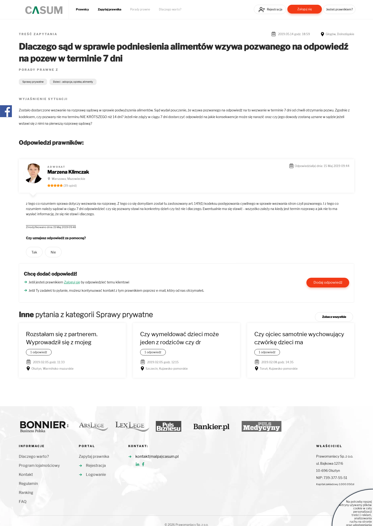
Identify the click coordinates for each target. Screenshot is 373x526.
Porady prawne (140, 9)
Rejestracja (274, 9)
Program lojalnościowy (39, 465)
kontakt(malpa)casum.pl (157, 456)
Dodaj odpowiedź (328, 282)
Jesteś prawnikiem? (339, 9)
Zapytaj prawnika (109, 9)
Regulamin (28, 483)
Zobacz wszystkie (334, 317)
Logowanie (96, 474)
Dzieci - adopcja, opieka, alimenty (73, 81)
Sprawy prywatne (33, 81)
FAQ (22, 501)
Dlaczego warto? (170, 9)
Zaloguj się (304, 9)
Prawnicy (82, 9)
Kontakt (26, 474)
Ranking (26, 492)
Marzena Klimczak (68, 172)
